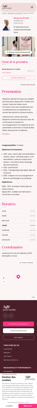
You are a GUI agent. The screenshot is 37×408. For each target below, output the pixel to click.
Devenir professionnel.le (18, 331)
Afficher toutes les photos (17, 52)
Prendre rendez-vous (18, 78)
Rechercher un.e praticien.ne (18, 324)
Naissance (7, 353)
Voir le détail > (7, 73)
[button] (3, 278)
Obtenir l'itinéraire (27, 263)
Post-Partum (8, 356)
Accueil (4, 13)
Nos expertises (8, 371)
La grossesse (8, 349)
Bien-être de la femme (11, 360)
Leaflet (33, 297)
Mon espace (18, 337)
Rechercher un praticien (15, 13)
